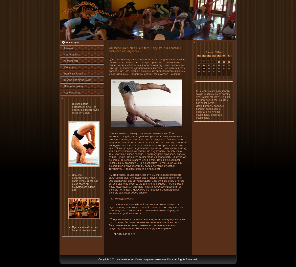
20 (199, 68)
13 (199, 65)
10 (219, 62)
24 (219, 68)
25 (224, 68)
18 (224, 65)
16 (214, 65)
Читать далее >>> (125, 233)
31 (219, 71)
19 (229, 65)
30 (214, 71)
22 (209, 68)
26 (229, 68)
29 (209, 71)
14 (204, 65)
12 (229, 62)
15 (209, 65)
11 (224, 62)
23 (214, 68)
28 (204, 71)
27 (199, 71)
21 (204, 68)
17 (219, 65)
